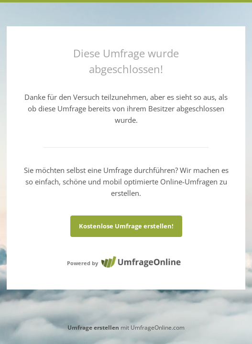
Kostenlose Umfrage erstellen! (126, 226)
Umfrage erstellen (93, 327)
